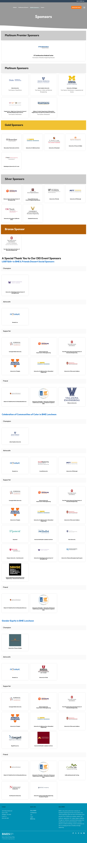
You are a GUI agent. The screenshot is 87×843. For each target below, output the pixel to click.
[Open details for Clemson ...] (11, 194)
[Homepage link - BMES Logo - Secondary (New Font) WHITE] (8, 835)
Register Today (76, 4)
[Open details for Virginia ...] (15, 107)
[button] (84, 4)
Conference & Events (23, 4)
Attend (15, 4)
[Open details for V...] (33, 213)
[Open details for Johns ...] (43, 85)
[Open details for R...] (11, 142)
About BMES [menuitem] (33, 810)
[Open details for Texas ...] (33, 194)
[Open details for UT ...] (43, 51)
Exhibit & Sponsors (35, 4)
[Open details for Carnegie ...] (15, 346)
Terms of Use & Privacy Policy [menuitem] (8, 837)
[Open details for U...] (72, 85)
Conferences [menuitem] (33, 812)
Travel (43, 4)
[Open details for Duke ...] (15, 85)
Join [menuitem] (31, 814)
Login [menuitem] (31, 816)
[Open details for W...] (11, 160)
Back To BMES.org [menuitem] (80, 1)
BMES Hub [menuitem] (32, 818)
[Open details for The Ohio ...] (11, 244)
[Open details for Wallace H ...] (43, 107)
